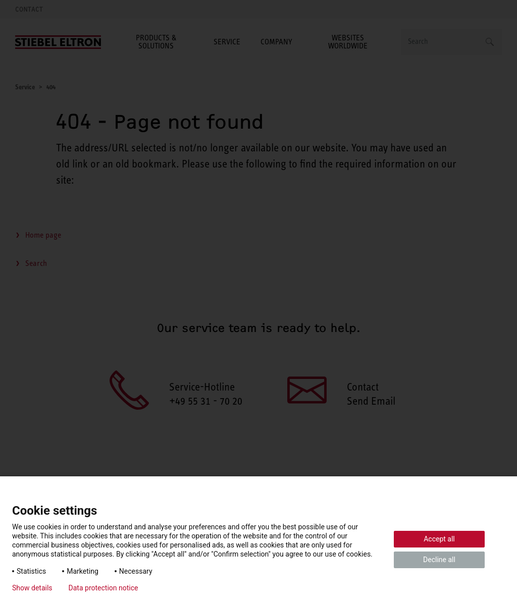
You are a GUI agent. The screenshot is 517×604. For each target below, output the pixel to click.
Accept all (439, 539)
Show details (32, 588)
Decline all (439, 560)
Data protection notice (103, 588)
